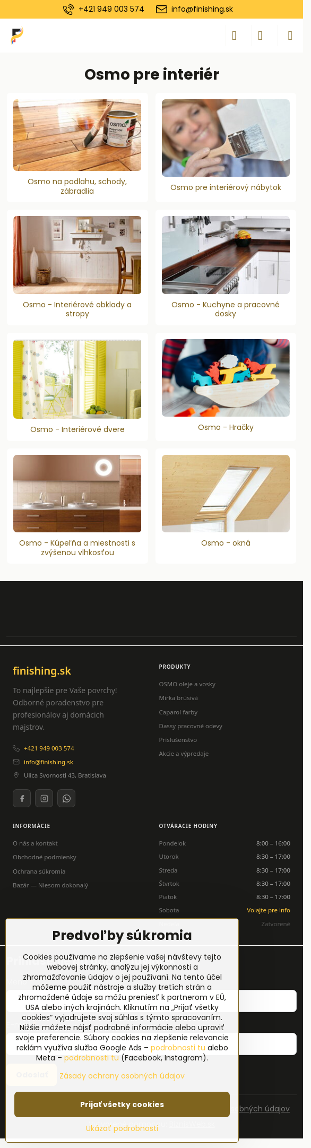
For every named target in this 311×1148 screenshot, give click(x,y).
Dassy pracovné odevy (190, 726)
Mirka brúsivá (178, 698)
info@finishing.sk (48, 762)
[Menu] (290, 35)
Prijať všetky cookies (122, 1104)
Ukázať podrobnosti (122, 1129)
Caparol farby (178, 712)
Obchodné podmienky (44, 857)
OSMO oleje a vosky (187, 684)
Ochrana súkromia (39, 871)
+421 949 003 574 (49, 748)
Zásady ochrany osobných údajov (122, 1076)
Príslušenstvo (178, 740)
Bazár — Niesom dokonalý (50, 885)
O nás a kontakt (35, 843)
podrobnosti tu (178, 1047)
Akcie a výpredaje (184, 753)
